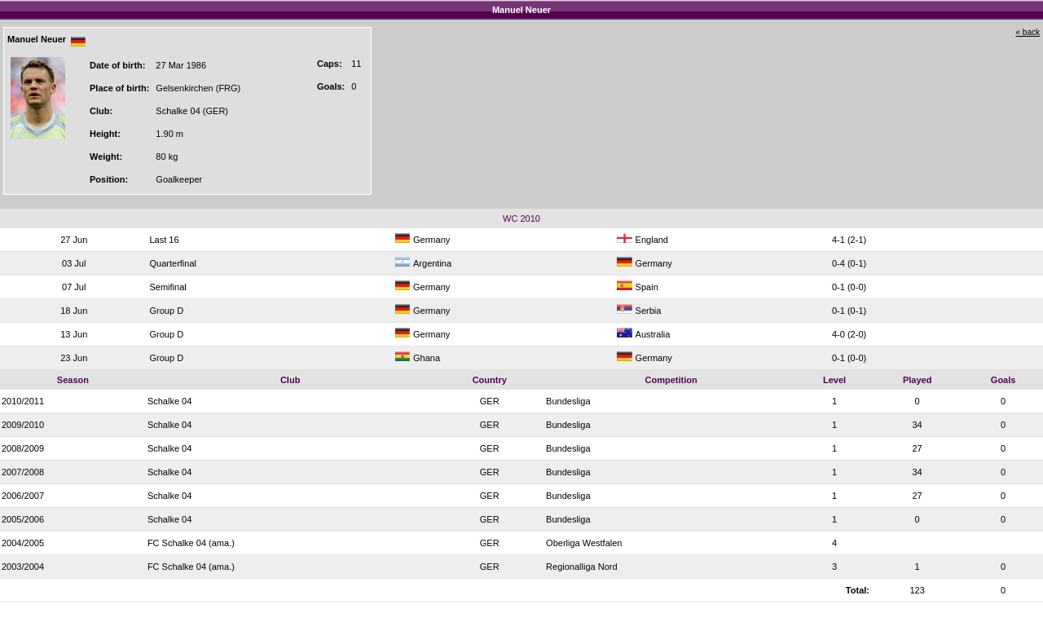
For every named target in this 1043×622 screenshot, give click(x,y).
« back (1028, 32)
